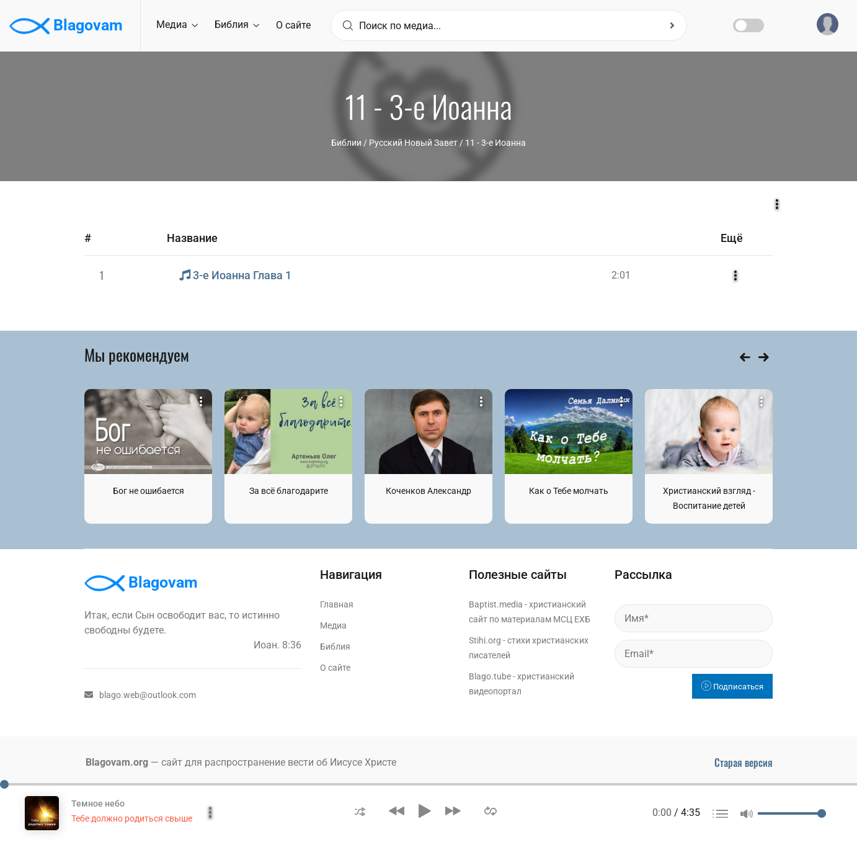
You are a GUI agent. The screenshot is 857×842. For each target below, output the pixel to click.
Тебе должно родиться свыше (131, 818)
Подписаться (732, 686)
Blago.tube (490, 676)
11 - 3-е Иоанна (495, 143)
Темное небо (98, 803)
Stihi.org (485, 640)
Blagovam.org (117, 762)
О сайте (293, 25)
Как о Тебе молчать (568, 491)
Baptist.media (496, 604)
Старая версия (743, 762)
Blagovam (66, 26)
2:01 (621, 275)
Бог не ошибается (148, 491)
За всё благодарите (288, 491)
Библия (237, 24)
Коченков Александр (428, 491)
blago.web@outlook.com (140, 695)
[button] (360, 810)
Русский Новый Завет (413, 143)
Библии (346, 143)
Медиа (177, 24)
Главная (336, 604)
